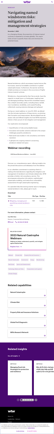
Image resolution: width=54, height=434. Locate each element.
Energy (32, 259)
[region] (27, 428)
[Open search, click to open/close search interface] (52, 2)
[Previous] (18, 400)
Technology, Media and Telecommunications (16, 269)
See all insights (14, 356)
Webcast (10, 255)
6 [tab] (30, 399)
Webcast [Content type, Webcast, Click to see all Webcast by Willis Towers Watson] (11, 7)
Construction (24, 259)
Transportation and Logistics (34, 269)
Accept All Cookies (32, 431)
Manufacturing (40, 259)
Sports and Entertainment (23, 264)
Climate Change (12, 273)
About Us (10, 416)
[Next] (36, 400)
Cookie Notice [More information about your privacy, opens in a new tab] (31, 428)
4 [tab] (26, 399)
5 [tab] (28, 399)
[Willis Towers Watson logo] (11, 411)
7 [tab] (32, 399)
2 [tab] (22, 399)
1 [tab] (20, 399)
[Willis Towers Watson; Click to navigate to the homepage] (27, 2)
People (10, 422)
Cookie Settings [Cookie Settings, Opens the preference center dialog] (20, 431)
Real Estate (11, 264)
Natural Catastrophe (13, 259)
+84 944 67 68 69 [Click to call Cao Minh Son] (22, 222)
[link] (20, 377)
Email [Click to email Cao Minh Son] (11, 222)
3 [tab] (24, 399)
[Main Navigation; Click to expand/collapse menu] (2, 2)
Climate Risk (18, 255)
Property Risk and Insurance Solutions (32, 255)
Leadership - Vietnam (14, 419)
